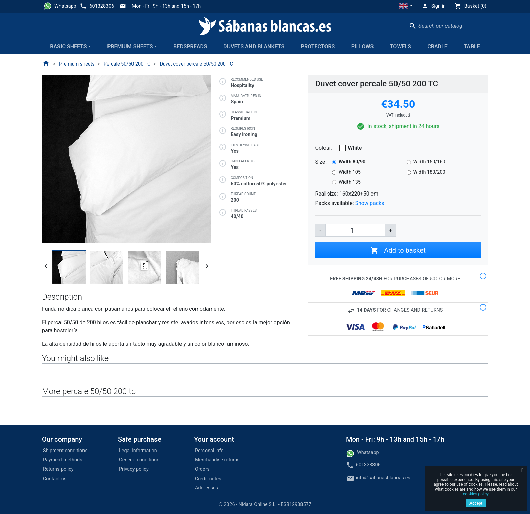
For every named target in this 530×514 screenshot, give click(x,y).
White (355, 148)
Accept (475, 503)
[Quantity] (355, 230)
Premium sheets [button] (130, 46)
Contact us (54, 479)
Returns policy (58, 469)
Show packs (369, 203)
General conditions (139, 460)
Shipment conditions (65, 451)
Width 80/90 (352, 162)
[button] (405, 6)
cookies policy (476, 494)
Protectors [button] (318, 46)
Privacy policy (134, 469)
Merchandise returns (217, 460)
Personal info (209, 451)
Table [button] (472, 46)
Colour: (323, 148)
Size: (321, 162)
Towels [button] (400, 46)
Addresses (206, 488)
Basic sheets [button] (68, 46)
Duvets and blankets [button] (253, 46)
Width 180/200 (429, 172)
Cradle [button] (437, 46)
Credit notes (208, 479)
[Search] (449, 26)
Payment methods (62, 460)
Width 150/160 (429, 162)
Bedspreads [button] (190, 46)
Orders (202, 469)
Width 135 (350, 182)
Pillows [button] (362, 46)
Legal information (138, 451)
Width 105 (350, 172)
